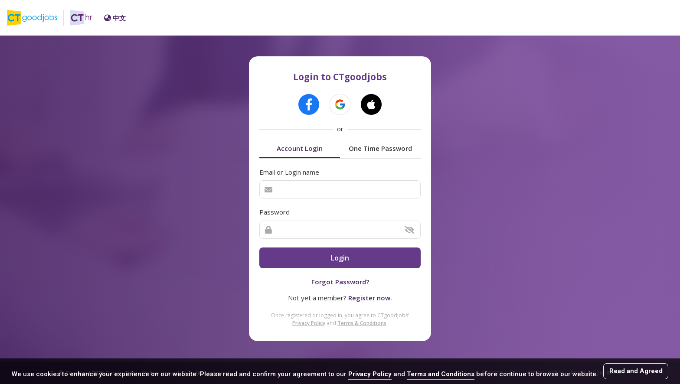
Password (274, 212)
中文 (115, 17)
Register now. (370, 297)
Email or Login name (289, 172)
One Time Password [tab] (380, 148)
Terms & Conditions (361, 323)
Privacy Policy (370, 374)
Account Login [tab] (300, 148)
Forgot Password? (340, 281)
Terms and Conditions (440, 374)
